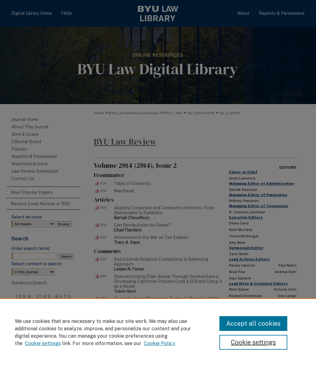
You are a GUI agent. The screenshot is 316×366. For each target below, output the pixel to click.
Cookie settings (43, 343)
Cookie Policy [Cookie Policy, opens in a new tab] (159, 343)
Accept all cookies (253, 323)
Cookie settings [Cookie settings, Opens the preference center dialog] (253, 342)
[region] (158, 332)
